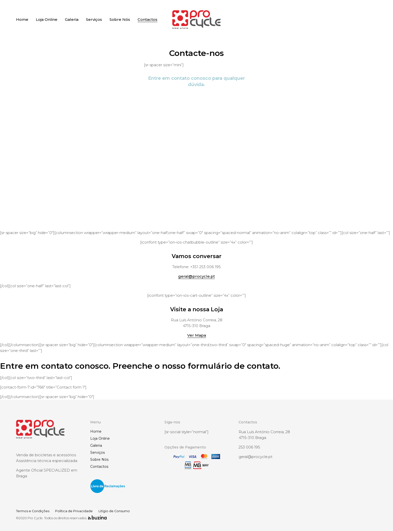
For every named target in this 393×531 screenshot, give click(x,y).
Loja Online (100, 438)
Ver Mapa (196, 335)
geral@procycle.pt (196, 276)
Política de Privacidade (74, 511)
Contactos (99, 466)
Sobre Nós (99, 459)
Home (96, 431)
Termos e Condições (32, 511)
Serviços (97, 452)
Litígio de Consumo (114, 511)
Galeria (96, 445)
